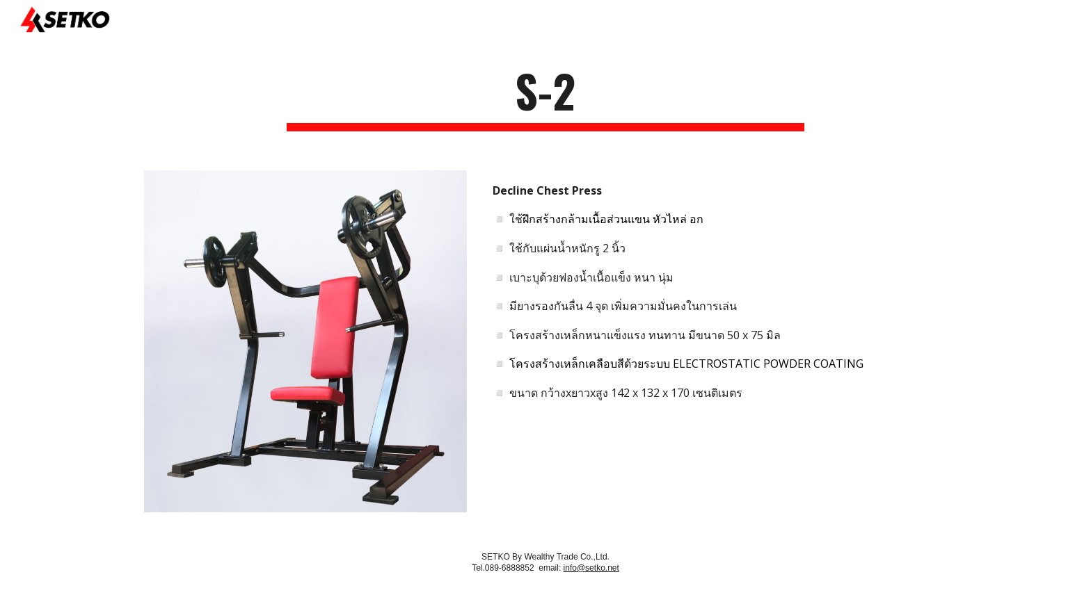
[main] (545, 97)
